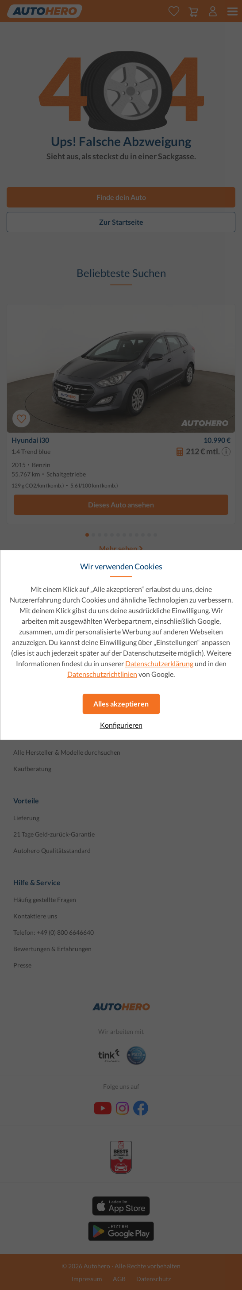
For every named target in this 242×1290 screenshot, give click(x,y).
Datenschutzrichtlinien (102, 674)
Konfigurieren (121, 725)
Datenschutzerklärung (159, 663)
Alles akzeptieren (121, 703)
